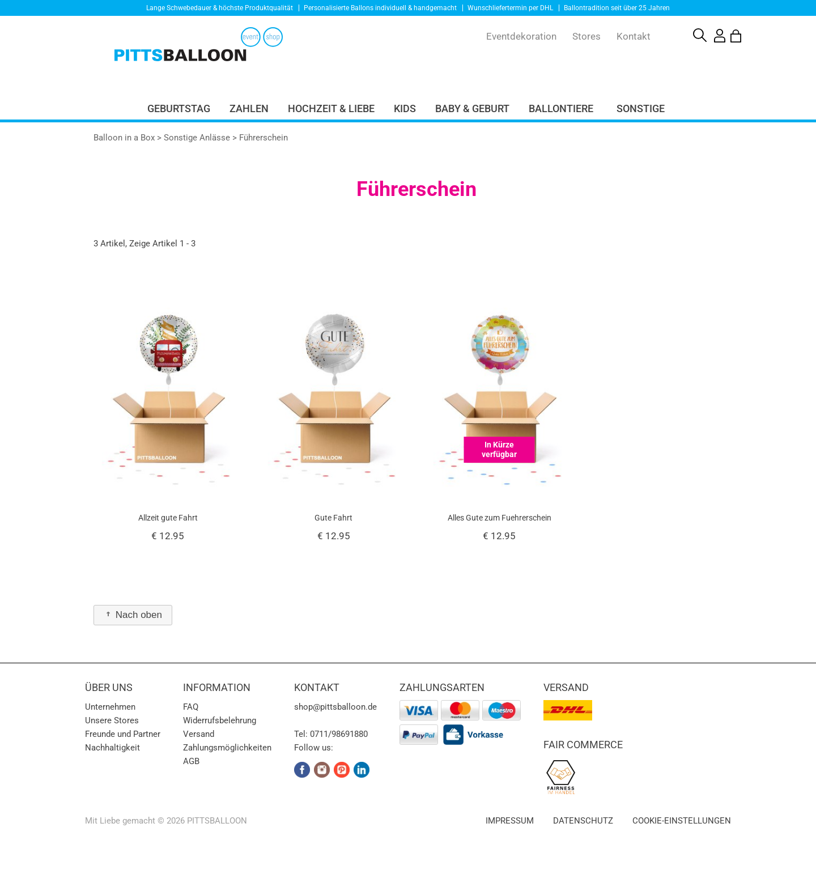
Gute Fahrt (333, 517)
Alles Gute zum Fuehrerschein (499, 517)
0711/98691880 (339, 734)
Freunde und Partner (122, 734)
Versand (198, 734)
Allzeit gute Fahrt (168, 517)
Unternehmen (110, 707)
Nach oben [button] (133, 614)
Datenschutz (583, 821)
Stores (586, 36)
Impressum (510, 821)
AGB (191, 761)
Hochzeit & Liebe (331, 108)
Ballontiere (561, 108)
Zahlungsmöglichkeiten (227, 748)
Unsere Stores (112, 720)
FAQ (190, 707)
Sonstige (641, 108)
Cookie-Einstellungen (681, 821)
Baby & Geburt (472, 108)
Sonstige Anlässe (197, 138)
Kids (405, 108)
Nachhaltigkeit (112, 748)
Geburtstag (178, 108)
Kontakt (634, 36)
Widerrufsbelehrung (219, 720)
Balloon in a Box (124, 138)
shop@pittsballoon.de (335, 707)
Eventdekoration (521, 36)
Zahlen (249, 108)
